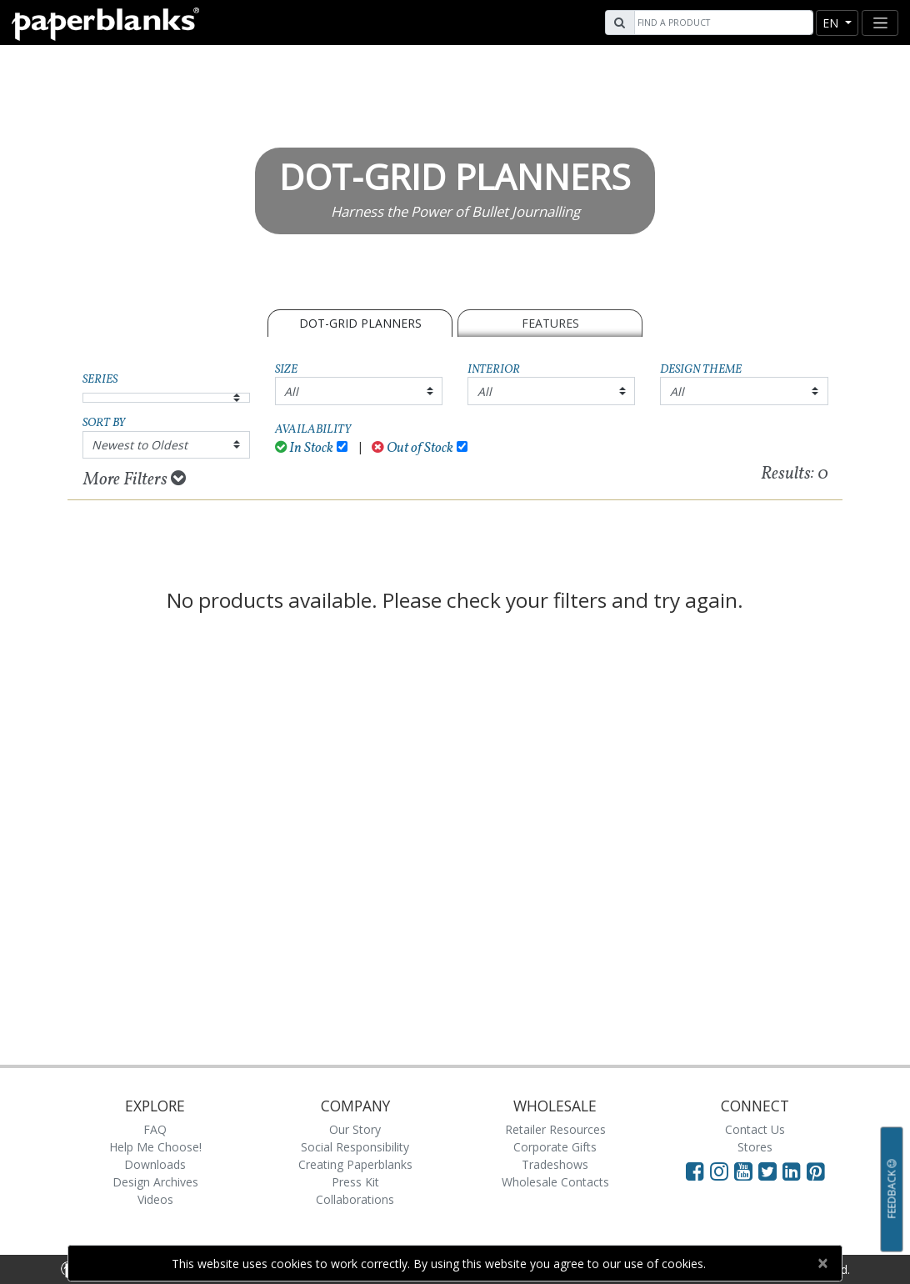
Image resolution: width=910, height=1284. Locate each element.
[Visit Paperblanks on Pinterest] (816, 1170)
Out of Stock (412, 448)
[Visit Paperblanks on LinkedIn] (794, 1170)
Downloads (155, 1164)
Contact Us (755, 1129)
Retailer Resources (555, 1129)
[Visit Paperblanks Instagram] (719, 1170)
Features (550, 323)
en (832, 23)
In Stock (304, 448)
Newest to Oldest (140, 445)
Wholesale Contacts (555, 1182)
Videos (155, 1199)
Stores (755, 1147)
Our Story (355, 1129)
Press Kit (355, 1182)
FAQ (155, 1129)
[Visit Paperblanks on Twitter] (770, 1170)
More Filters (134, 479)
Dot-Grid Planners (360, 323)
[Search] (721, 22)
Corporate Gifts (555, 1147)
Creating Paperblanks (355, 1164)
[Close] (822, 1263)
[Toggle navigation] (880, 23)
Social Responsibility (355, 1147)
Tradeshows (555, 1164)
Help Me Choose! (155, 1147)
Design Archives (155, 1182)
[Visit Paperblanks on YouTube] (746, 1170)
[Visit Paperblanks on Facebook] (695, 1170)
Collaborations (355, 1199)
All (291, 391)
